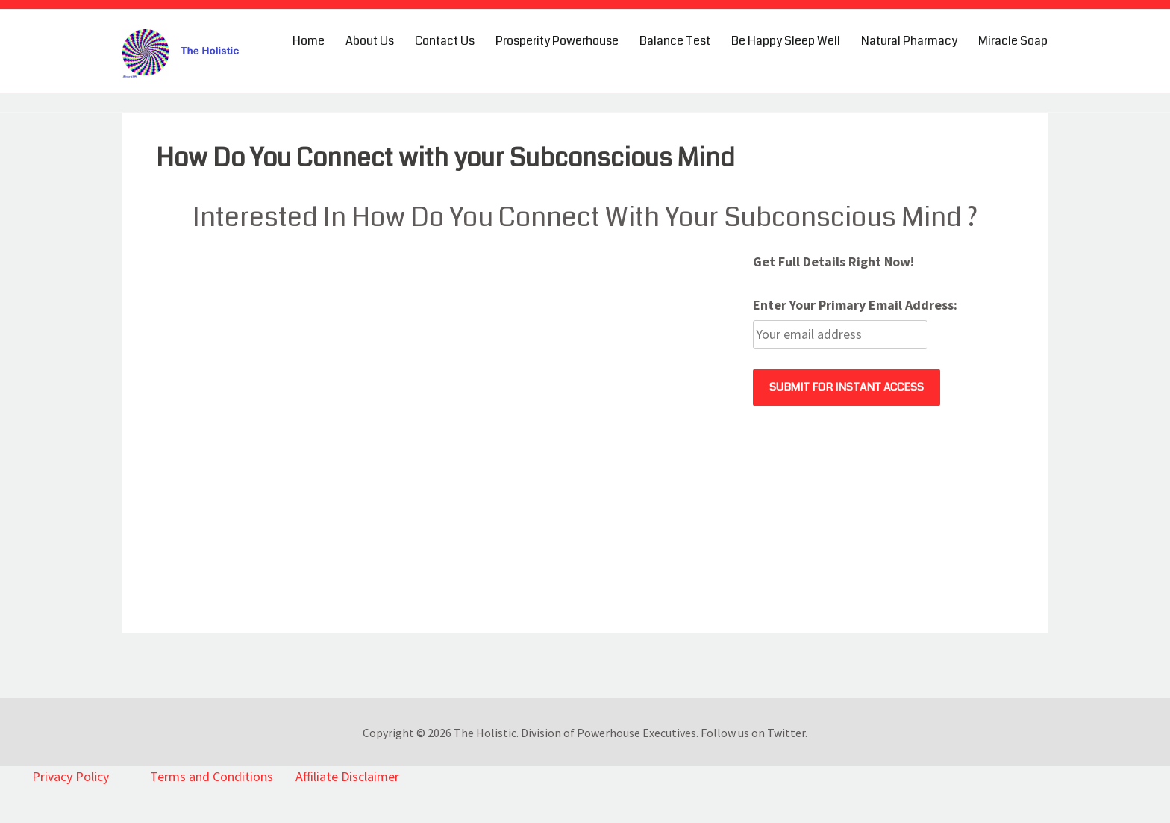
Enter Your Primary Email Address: (855, 304)
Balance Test (674, 41)
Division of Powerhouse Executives (608, 732)
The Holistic (485, 732)
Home (308, 41)
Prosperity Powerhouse (557, 41)
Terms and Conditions (211, 776)
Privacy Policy (70, 776)
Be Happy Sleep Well (785, 41)
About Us (369, 41)
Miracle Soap (1013, 41)
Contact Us (445, 41)
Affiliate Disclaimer (347, 776)
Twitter (786, 732)
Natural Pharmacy (909, 41)
